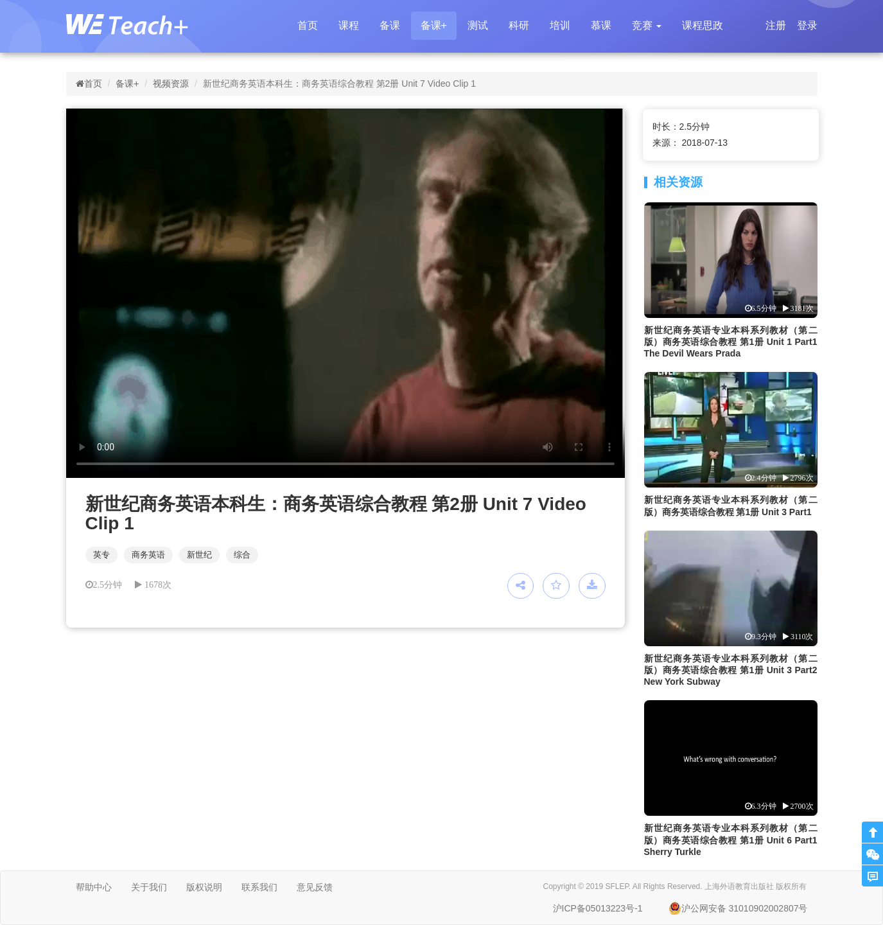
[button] (646, 26)
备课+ (434, 25)
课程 (348, 25)
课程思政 (702, 25)
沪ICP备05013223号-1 (598, 908)
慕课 (601, 25)
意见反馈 (315, 887)
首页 (307, 25)
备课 (390, 25)
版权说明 (204, 887)
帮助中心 (94, 887)
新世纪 (199, 554)
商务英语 (148, 554)
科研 (519, 25)
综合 (242, 554)
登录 (807, 25)
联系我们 (259, 887)
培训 (560, 25)
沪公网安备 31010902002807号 (738, 908)
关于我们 (149, 887)
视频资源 (171, 83)
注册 (775, 25)
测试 (478, 25)
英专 (101, 554)
